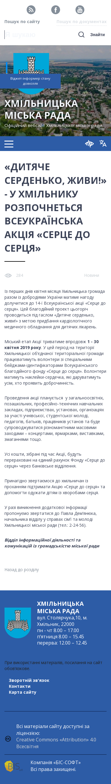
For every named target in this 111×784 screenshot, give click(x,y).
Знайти (97, 34)
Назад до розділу (21, 569)
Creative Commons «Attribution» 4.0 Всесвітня (56, 743)
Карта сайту (22, 692)
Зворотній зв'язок (29, 680)
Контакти (19, 686)
